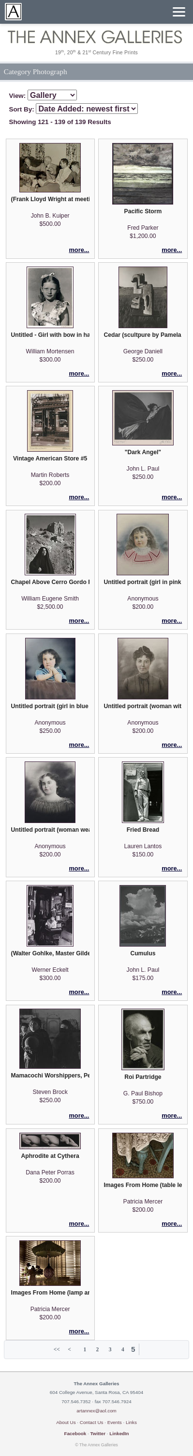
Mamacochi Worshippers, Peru (50, 1075)
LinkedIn (119, 1433)
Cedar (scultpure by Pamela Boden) (143, 335)
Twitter (97, 1433)
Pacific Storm (143, 211)
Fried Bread (143, 829)
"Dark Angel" (143, 452)
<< (57, 1349)
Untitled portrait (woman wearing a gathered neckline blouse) (50, 829)
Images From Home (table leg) (143, 1185)
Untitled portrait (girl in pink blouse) (143, 582)
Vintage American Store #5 (50, 458)
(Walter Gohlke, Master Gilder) (50, 953)
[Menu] (179, 11)
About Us (65, 1422)
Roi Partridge (142, 1077)
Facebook (75, 1433)
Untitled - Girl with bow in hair (50, 335)
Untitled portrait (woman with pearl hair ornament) (143, 706)
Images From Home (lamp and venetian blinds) (50, 1292)
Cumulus (142, 953)
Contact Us (92, 1422)
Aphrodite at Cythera (50, 1156)
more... (79, 249)
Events (114, 1422)
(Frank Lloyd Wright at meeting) (50, 199)
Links (131, 1422)
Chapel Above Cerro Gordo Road (50, 582)
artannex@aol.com (96, 1410)
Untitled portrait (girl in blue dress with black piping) (50, 706)
